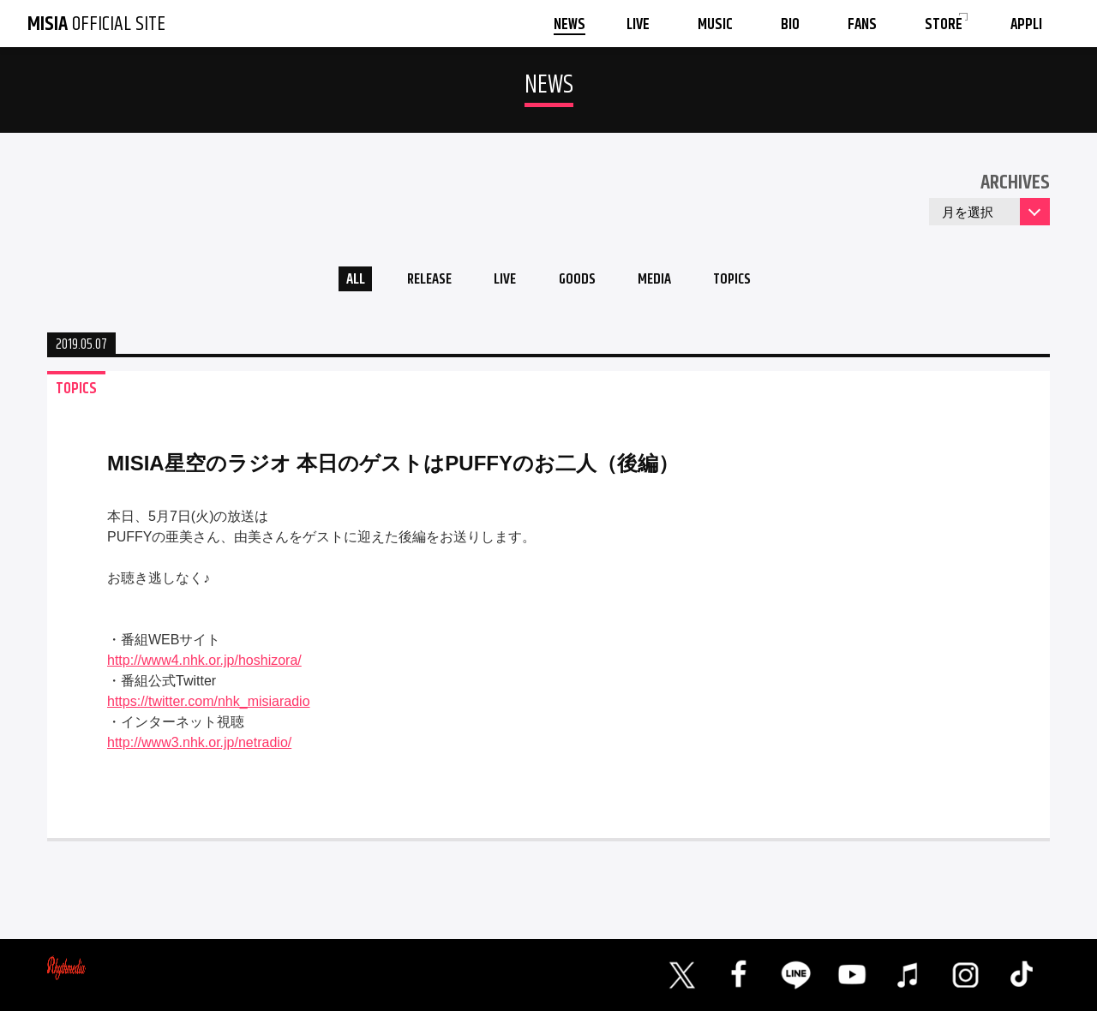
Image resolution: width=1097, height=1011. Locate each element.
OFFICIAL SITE (96, 24)
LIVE (501, 281)
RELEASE (419, 281)
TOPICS (747, 281)
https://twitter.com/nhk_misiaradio (208, 705)
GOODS (579, 281)
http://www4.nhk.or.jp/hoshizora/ (204, 664)
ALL (339, 281)
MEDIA (662, 281)
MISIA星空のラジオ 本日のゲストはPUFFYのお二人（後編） (393, 467)
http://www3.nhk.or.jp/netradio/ (199, 746)
